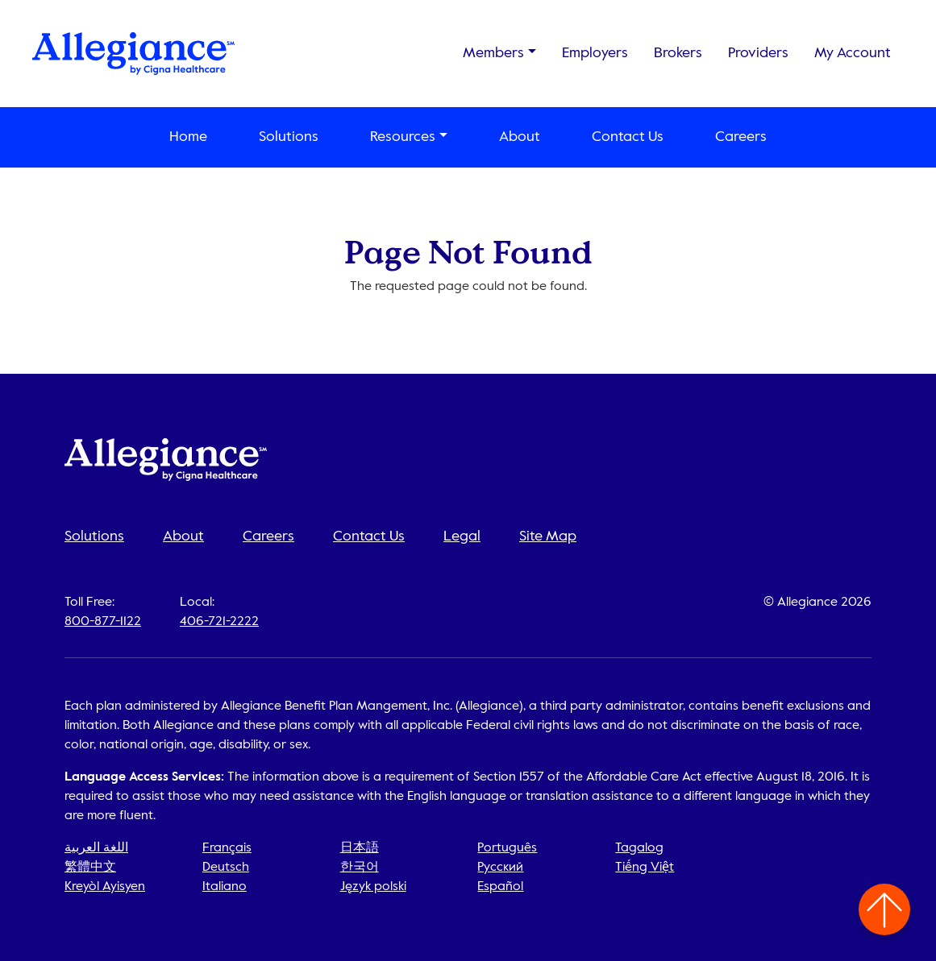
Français (227, 848)
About (519, 137)
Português (507, 848)
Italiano (224, 886)
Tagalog (639, 848)
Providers (758, 53)
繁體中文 (90, 867)
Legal (461, 536)
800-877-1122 (102, 621)
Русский (500, 867)
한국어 (359, 867)
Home (188, 137)
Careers (741, 137)
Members (493, 53)
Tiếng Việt (644, 867)
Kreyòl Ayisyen (104, 886)
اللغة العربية (96, 848)
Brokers (678, 53)
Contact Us (628, 137)
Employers (595, 53)
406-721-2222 (219, 621)
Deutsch (225, 867)
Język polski (373, 886)
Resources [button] (402, 137)
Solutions (288, 137)
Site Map (547, 536)
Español (500, 886)
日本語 (359, 848)
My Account (852, 53)
